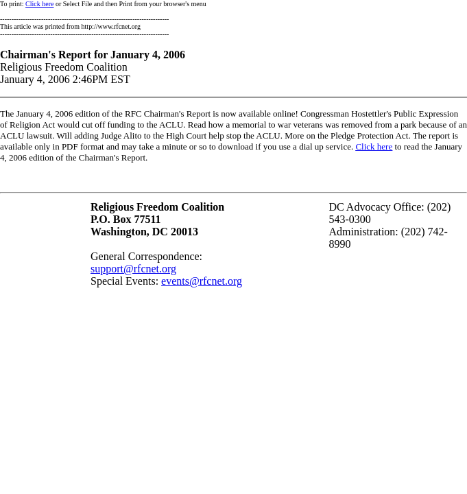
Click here (39, 4)
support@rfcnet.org (133, 268)
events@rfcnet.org (201, 281)
